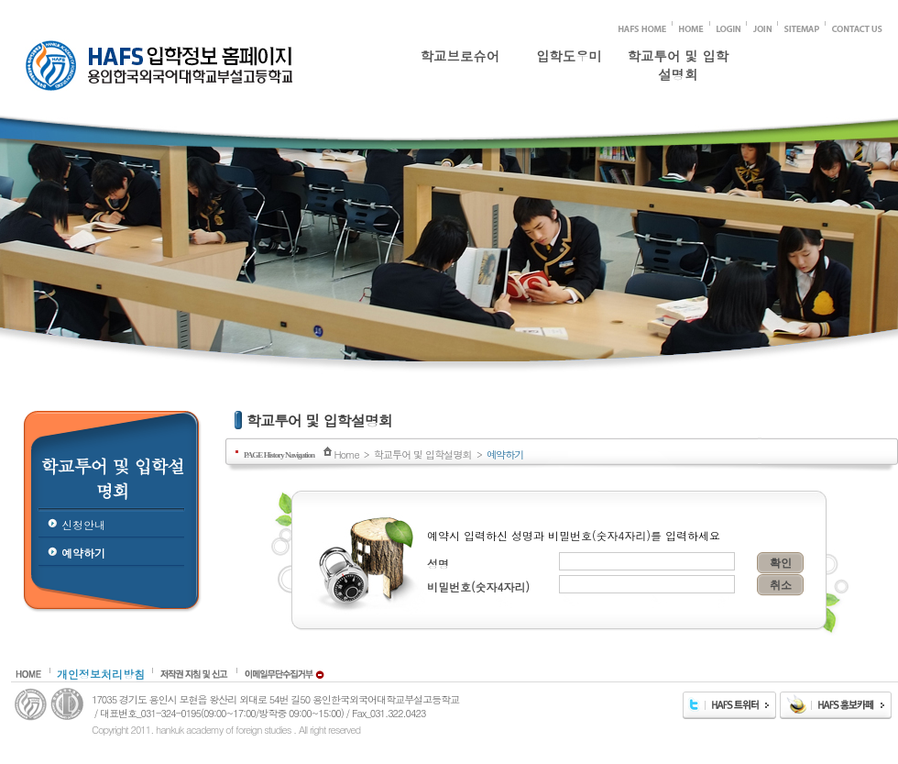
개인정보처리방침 (101, 673)
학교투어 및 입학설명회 (678, 61)
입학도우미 (569, 56)
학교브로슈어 (460, 56)
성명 (438, 563)
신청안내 (83, 524)
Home (346, 454)
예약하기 (83, 552)
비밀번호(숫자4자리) (478, 586)
